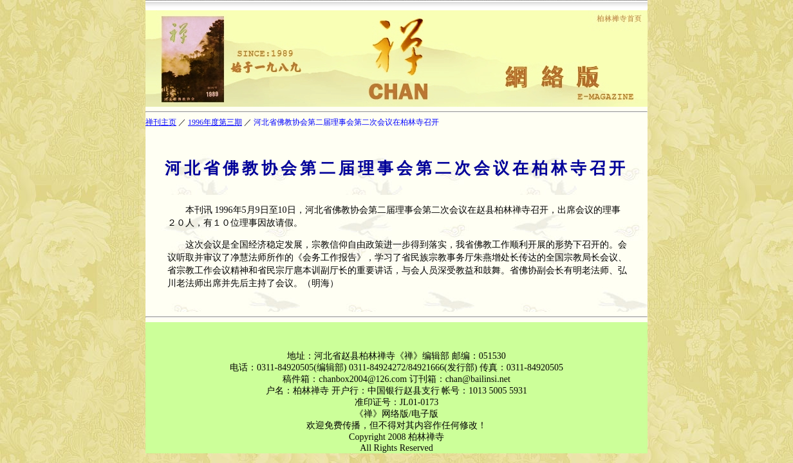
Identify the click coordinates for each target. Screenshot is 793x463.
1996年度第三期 (215, 122)
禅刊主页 (160, 122)
